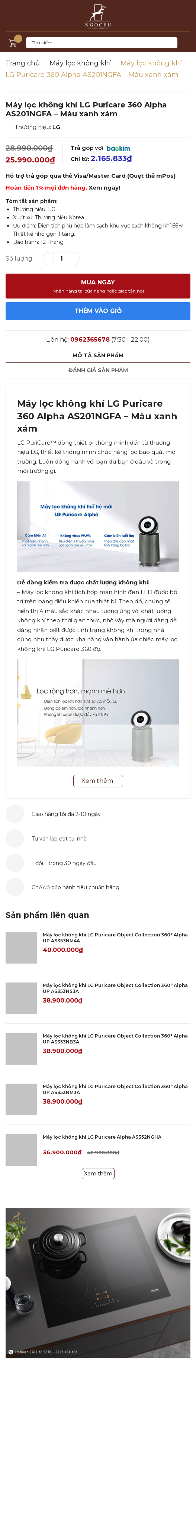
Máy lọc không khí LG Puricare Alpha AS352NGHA (102, 1137)
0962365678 (90, 339)
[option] (98, 92)
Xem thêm (98, 1173)
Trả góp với (100, 147)
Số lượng (19, 258)
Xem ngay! (104, 187)
